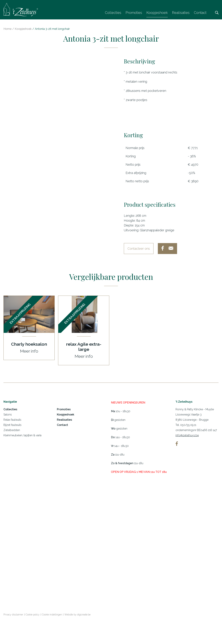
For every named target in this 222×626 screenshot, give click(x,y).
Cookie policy (32, 616)
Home (7, 30)
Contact (200, 13)
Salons (7, 416)
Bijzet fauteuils (12, 426)
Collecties (113, 13)
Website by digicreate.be (77, 616)
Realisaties (181, 13)
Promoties (134, 13)
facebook (162, 249)
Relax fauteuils (12, 421)
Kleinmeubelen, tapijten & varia (22, 436)
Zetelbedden (11, 431)
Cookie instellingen (52, 616)
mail (171, 249)
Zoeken (217, 12)
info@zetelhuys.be (187, 436)
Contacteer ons (138, 250)
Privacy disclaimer (13, 616)
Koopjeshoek (157, 13)
